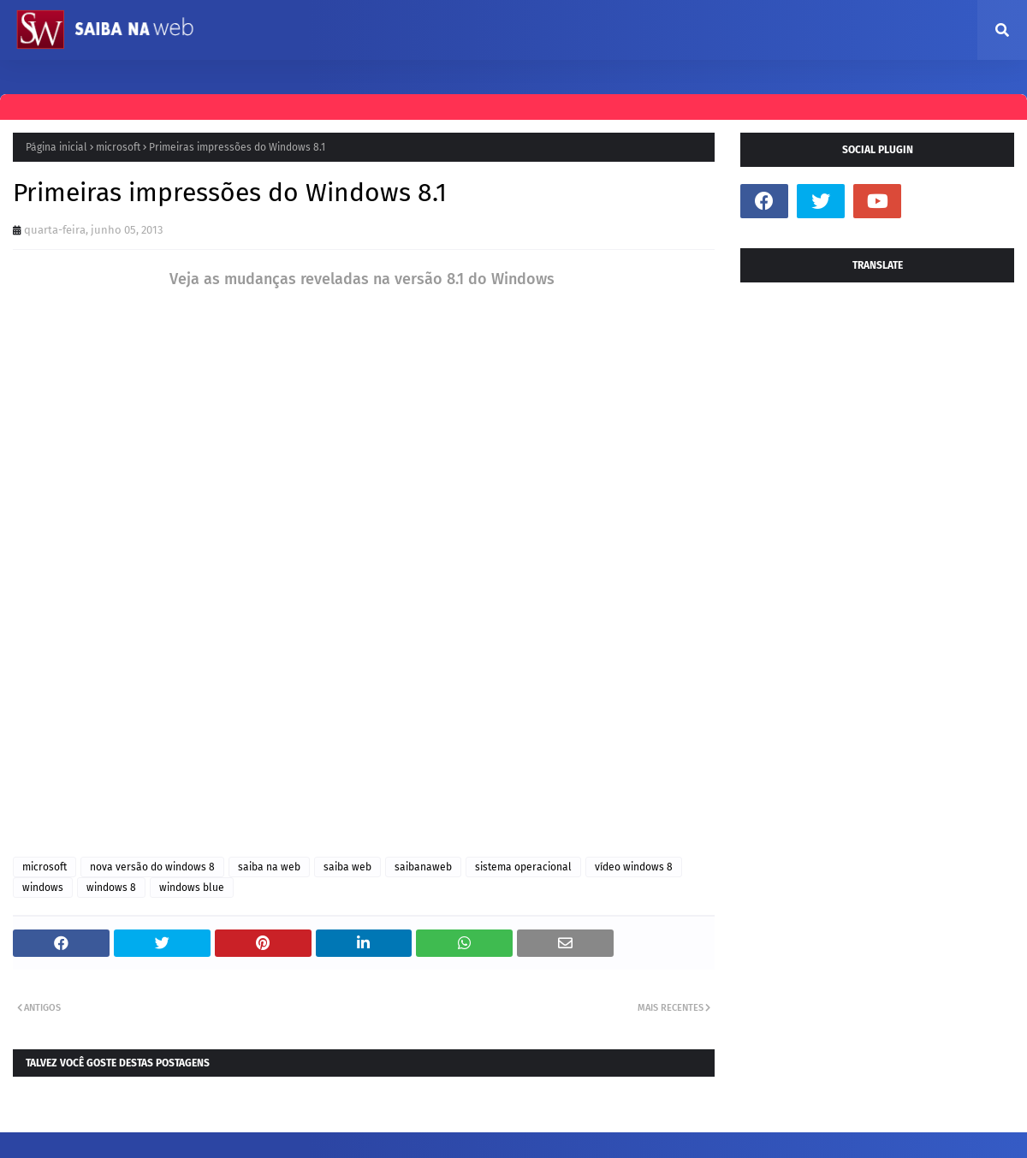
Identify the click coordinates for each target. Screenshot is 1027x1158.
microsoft (118, 147)
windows (42, 888)
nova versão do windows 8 (152, 867)
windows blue (191, 888)
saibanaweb (423, 867)
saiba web (347, 867)
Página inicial (56, 147)
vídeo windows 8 (634, 867)
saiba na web (269, 867)
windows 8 (111, 888)
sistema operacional (523, 867)
